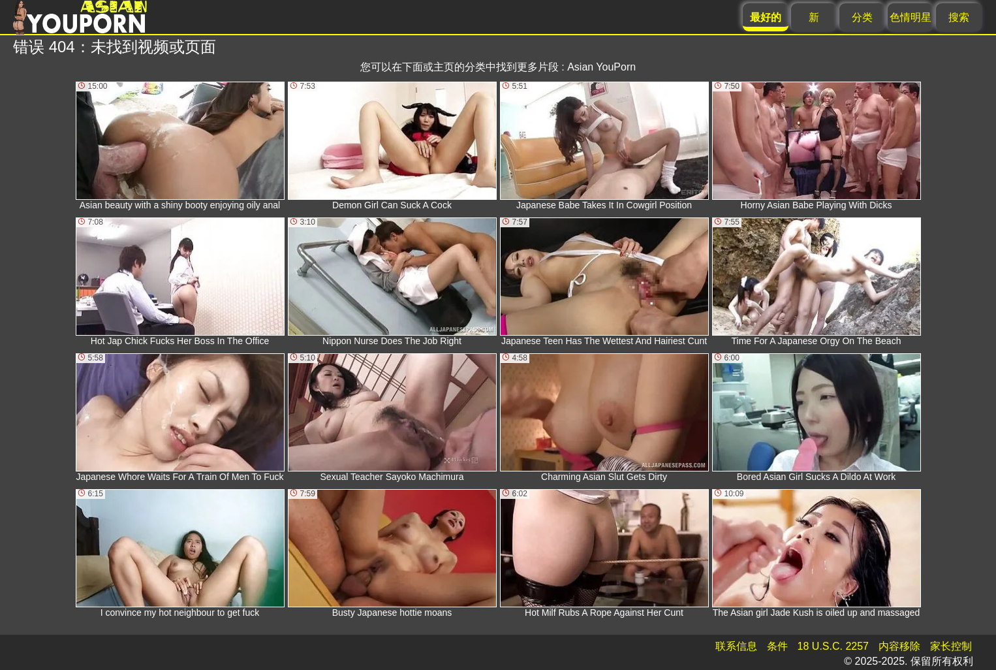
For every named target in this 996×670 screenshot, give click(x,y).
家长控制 (951, 646)
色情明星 (910, 17)
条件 (777, 646)
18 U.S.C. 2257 (833, 646)
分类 (862, 17)
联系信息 (736, 646)
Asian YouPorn (601, 66)
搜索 (958, 17)
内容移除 (899, 646)
